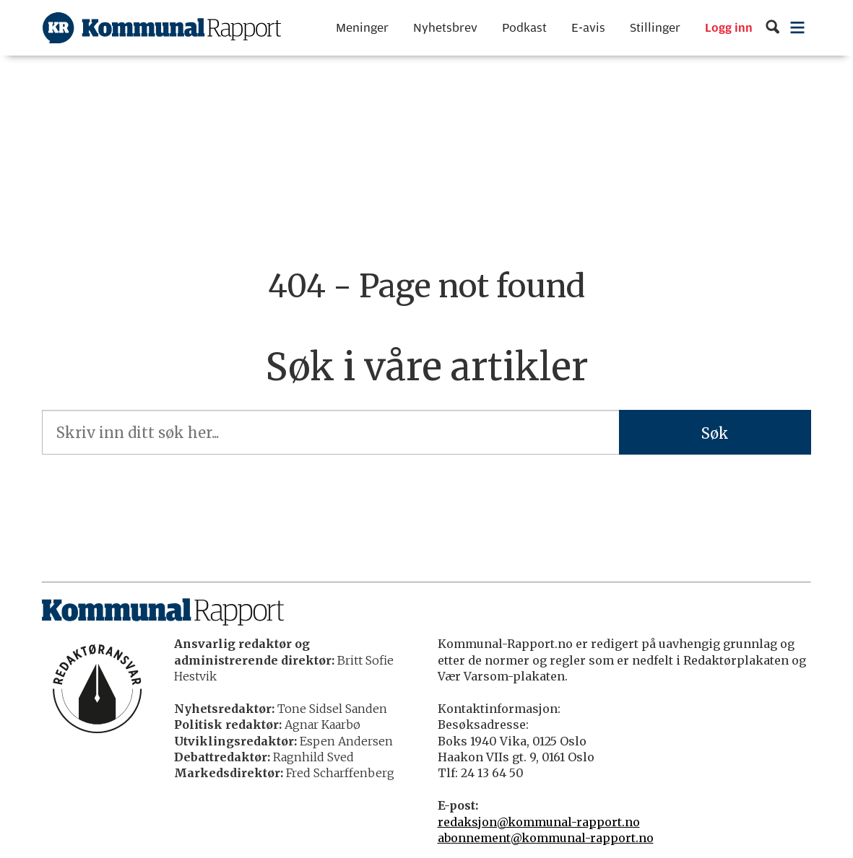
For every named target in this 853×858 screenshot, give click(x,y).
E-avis (588, 28)
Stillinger (655, 28)
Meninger (362, 28)
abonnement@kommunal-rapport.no (546, 838)
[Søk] (772, 27)
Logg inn (729, 28)
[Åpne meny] (798, 28)
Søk (715, 433)
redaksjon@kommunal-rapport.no (539, 822)
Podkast (524, 28)
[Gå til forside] (162, 28)
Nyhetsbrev (445, 28)
